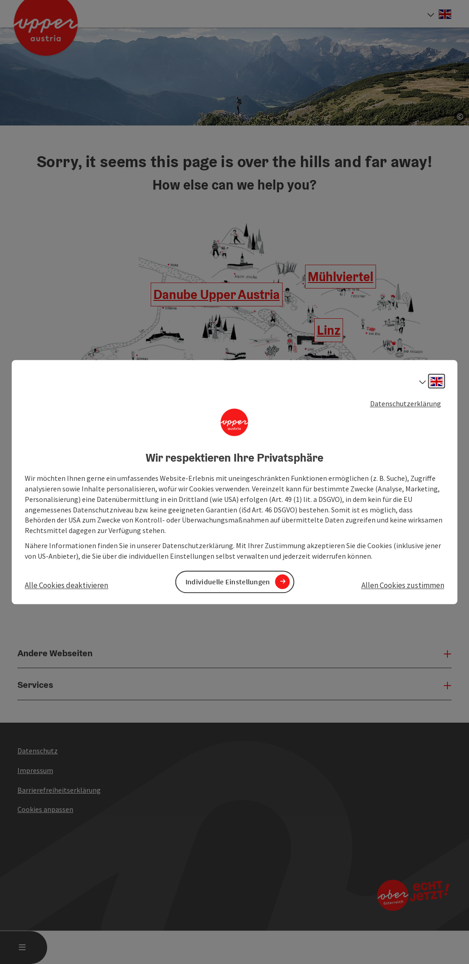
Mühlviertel (340, 276)
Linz (328, 330)
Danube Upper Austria (216, 294)
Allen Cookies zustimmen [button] (402, 585)
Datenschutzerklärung (405, 403)
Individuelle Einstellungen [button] (227, 581)
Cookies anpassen (45, 809)
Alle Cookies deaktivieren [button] (66, 585)
